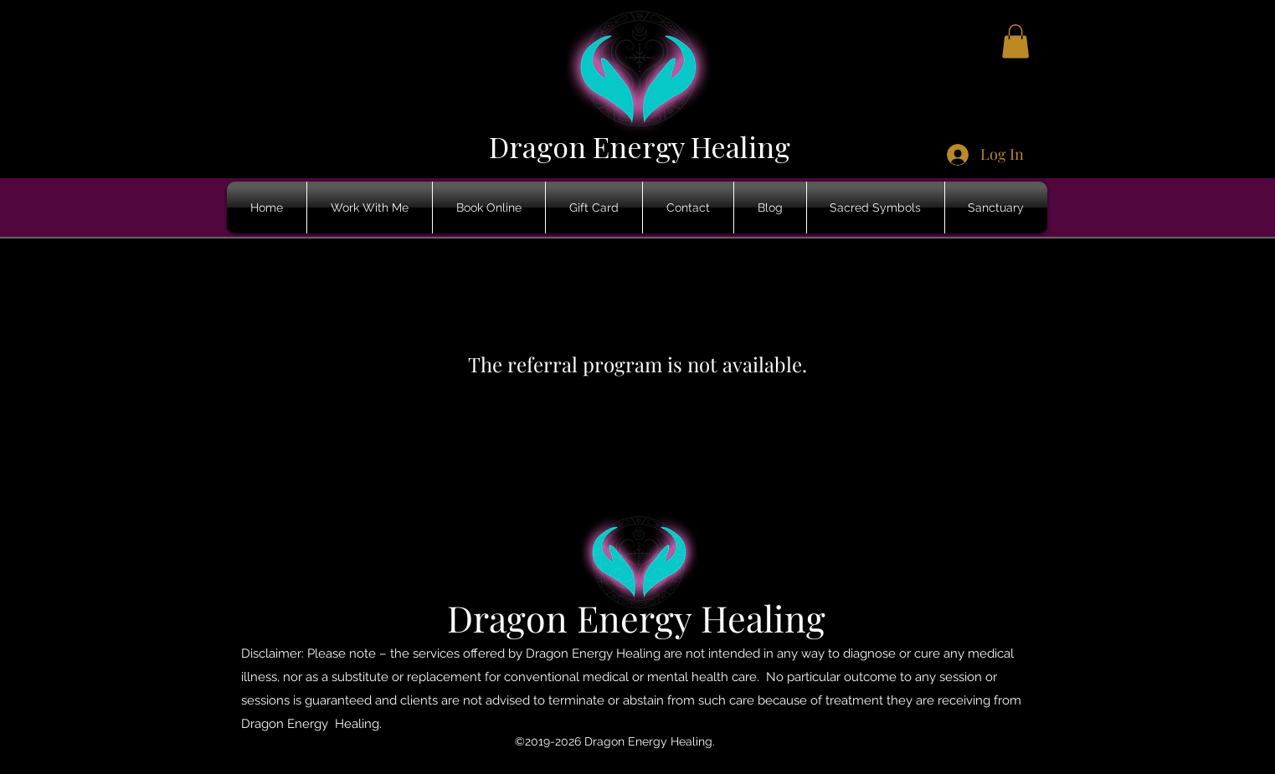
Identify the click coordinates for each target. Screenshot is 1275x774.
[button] (1015, 41)
